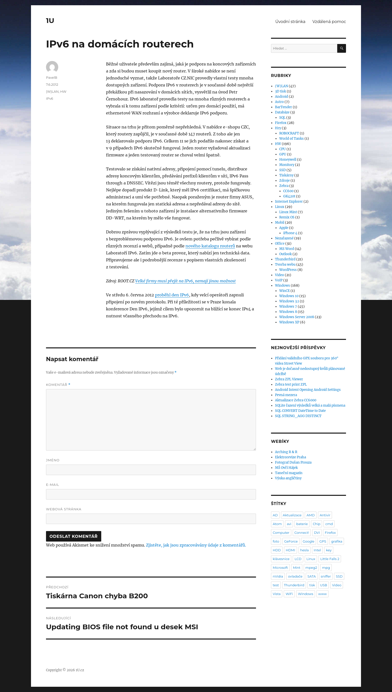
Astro (279, 102)
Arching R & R (286, 452)
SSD (282, 170)
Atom (277, 524)
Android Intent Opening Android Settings (308, 390)
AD (275, 515)
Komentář (58, 385)
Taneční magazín (288, 473)
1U (50, 20)
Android (281, 96)
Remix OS (286, 217)
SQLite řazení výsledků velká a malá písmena (310, 405)
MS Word (286, 249)
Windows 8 (288, 312)
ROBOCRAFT (289, 133)
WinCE (284, 291)
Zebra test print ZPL (291, 384)
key (329, 550)
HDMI (290, 550)
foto (276, 541)
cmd (329, 524)
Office (279, 243)
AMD (310, 515)
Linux (279, 207)
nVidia (278, 576)
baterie (302, 524)
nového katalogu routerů (210, 245)
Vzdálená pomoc (329, 21)
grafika (336, 541)
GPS (322, 541)
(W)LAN (52, 91)
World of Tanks (291, 138)
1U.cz (80, 670)
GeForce (291, 541)
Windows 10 (288, 296)
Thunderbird (285, 259)
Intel (317, 550)
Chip (316, 524)
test (276, 585)
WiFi (289, 594)
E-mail (52, 485)
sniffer (326, 576)
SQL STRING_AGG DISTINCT (298, 416)
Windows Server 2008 (296, 317)
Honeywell (287, 159)
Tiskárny (286, 175)
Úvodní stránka (290, 21)
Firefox (280, 123)
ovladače (295, 576)
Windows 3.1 (289, 301)
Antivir (325, 515)
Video (279, 275)
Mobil (279, 222)
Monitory (286, 165)
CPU (282, 149)
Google (308, 541)
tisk (312, 585)
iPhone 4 (290, 233)
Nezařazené (284, 238)
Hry (278, 128)
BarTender (283, 107)
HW (63, 91)
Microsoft (280, 568)
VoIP (278, 280)
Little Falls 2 (329, 559)
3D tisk (280, 91)
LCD (297, 559)
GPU (282, 154)
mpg (326, 568)
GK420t (289, 196)
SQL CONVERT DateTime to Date (300, 411)
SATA (312, 576)
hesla (304, 550)
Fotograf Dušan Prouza (293, 462)
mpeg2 (311, 568)
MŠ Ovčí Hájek (286, 468)
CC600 (288, 191)
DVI (317, 533)
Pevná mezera (286, 395)
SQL (282, 117)
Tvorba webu (285, 264)
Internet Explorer (289, 201)
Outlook (285, 254)
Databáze (282, 112)
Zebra (283, 186)
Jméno (53, 460)
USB (323, 585)
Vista (276, 594)
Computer (281, 533)
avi (289, 524)
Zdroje (284, 180)
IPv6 (49, 98)
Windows (282, 285)
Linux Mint (288, 212)
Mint (296, 568)
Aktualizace (292, 515)
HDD (277, 550)
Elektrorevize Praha (290, 457)
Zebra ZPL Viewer (289, 379)
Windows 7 (288, 306)
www (322, 594)
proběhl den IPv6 (172, 294)
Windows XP (289, 322)
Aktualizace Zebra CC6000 (295, 400)
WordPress (288, 270)
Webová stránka (64, 509)
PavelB (51, 77)
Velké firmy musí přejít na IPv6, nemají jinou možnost (185, 280)
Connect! (301, 533)
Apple (283, 228)
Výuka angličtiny (288, 478)
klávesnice (281, 559)
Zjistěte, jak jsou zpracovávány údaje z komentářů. (196, 545)
